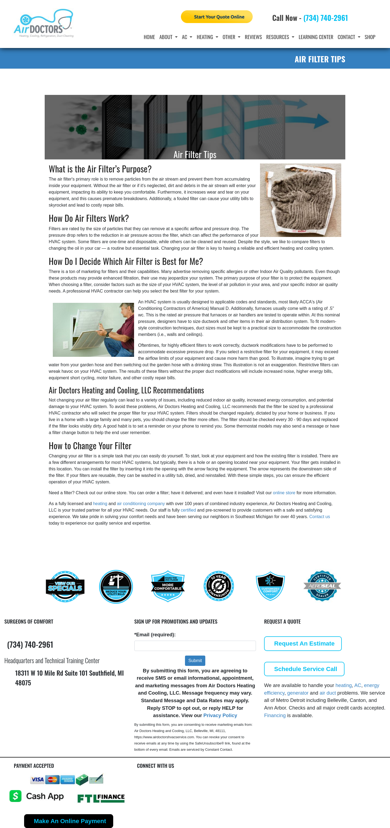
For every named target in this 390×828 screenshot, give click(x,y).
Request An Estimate (304, 643)
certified (188, 510)
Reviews (253, 37)
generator (298, 693)
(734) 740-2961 (325, 17)
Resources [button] (278, 37)
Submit (195, 660)
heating (100, 503)
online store (284, 492)
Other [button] (229, 37)
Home (149, 37)
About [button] (166, 37)
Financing (275, 715)
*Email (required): (155, 634)
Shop (370, 37)
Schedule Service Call (305, 669)
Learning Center (316, 37)
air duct (328, 693)
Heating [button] (205, 37)
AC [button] (185, 37)
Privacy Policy (220, 715)
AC (357, 685)
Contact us (319, 516)
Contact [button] (347, 37)
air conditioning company (141, 503)
